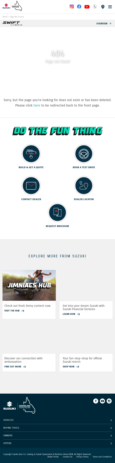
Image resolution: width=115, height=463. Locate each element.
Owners (7, 435)
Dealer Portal (53, 456)
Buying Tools (11, 427)
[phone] (95, 7)
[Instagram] (109, 401)
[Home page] (12, 10)
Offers (7, 443)
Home (5, 16)
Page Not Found (17, 16)
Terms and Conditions (102, 456)
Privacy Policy (82, 456)
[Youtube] (102, 401)
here (37, 105)
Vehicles (8, 420)
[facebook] (79, 7)
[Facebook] (95, 401)
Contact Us (67, 456)
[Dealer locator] (102, 6)
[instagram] (87, 7)
